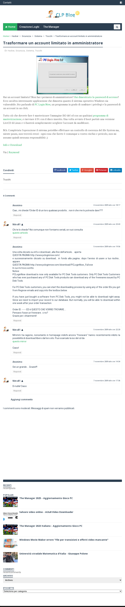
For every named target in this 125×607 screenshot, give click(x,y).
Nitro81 (17, 225)
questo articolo (20, 234)
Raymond (14, 153)
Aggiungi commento (22, 400)
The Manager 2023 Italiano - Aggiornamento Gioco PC (51, 527)
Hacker (15, 37)
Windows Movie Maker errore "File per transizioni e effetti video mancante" (64, 540)
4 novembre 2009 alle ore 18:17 (106, 206)
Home (11, 27)
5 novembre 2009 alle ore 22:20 (106, 331)
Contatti (7, 2)
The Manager (51, 27)
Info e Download (12, 145)
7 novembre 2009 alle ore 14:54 (106, 362)
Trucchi (49, 37)
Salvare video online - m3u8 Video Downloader (46, 513)
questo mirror (20, 342)
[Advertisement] (41, 160)
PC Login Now (43, 105)
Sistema (38, 37)
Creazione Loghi (29, 27)
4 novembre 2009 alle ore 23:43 (106, 225)
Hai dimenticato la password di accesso (96, 98)
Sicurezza (26, 37)
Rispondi (17, 216)
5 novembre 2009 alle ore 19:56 (106, 248)
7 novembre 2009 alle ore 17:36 (106, 382)
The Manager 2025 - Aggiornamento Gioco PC (46, 499)
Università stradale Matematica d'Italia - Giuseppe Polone (54, 554)
